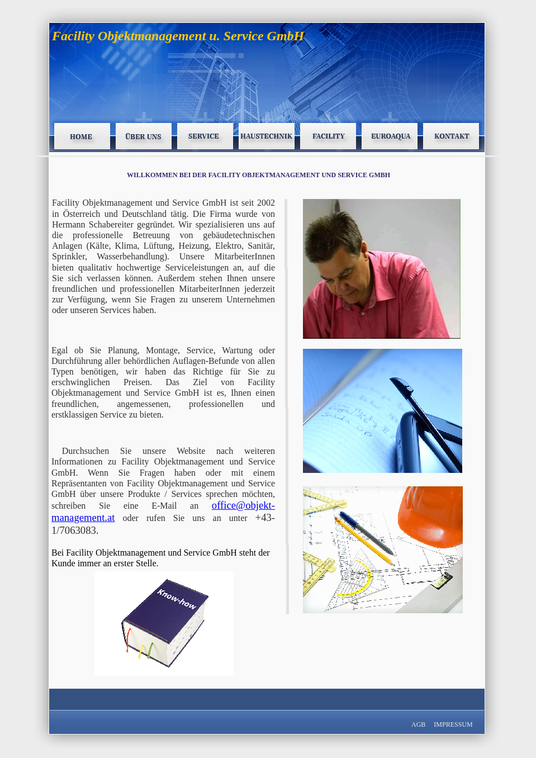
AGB (419, 724)
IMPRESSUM (453, 724)
